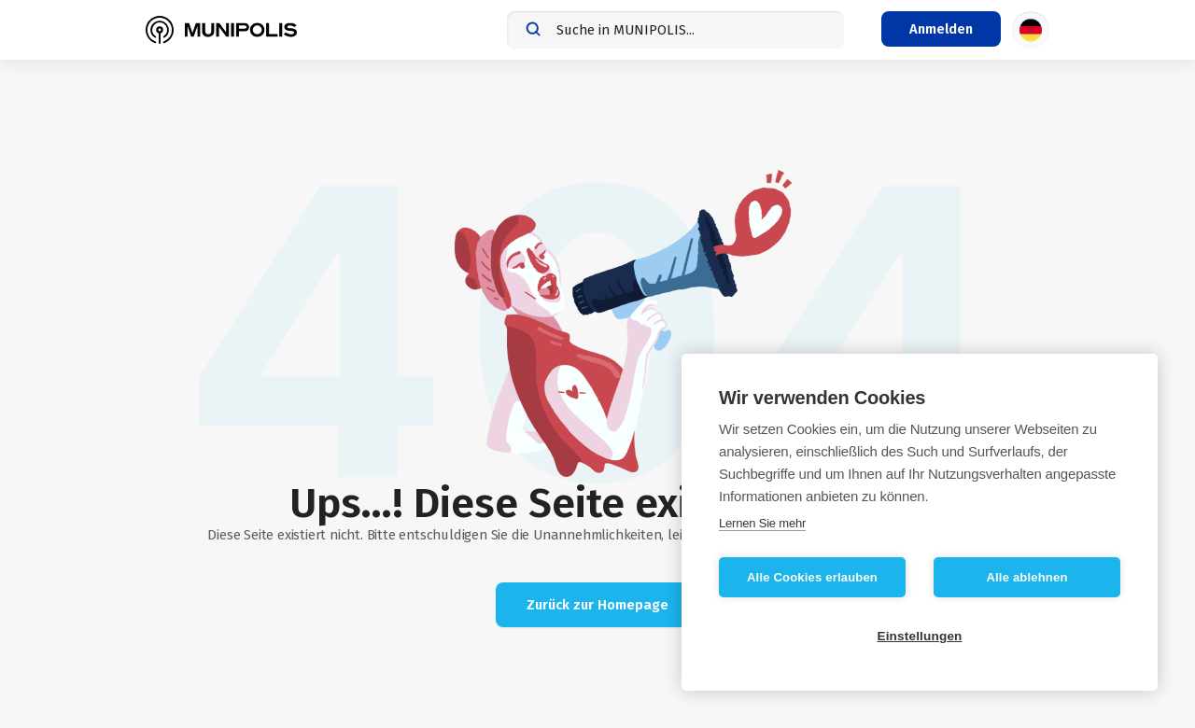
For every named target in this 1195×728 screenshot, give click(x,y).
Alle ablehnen (1026, 577)
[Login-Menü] (941, 29)
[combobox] (675, 30)
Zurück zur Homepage (597, 604)
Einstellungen (919, 636)
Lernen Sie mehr (762, 523)
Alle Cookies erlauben (812, 577)
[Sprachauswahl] (1030, 30)
